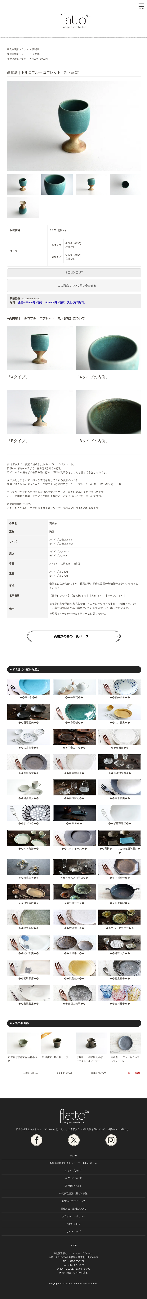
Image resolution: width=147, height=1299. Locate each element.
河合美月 (29, 798)
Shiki (74, 823)
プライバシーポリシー (73, 1216)
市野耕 (74, 722)
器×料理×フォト (73, 1185)
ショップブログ (73, 1170)
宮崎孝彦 (29, 978)
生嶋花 (74, 697)
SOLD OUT (74, 273)
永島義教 (29, 902)
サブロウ (29, 823)
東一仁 (28, 697)
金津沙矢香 (120, 773)
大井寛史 (120, 722)
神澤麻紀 (74, 798)
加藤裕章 (29, 773)
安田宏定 (29, 1003)
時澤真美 (29, 877)
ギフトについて (73, 1178)
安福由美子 (74, 1003)
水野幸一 (74, 953)
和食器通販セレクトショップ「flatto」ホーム (73, 1163)
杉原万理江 (120, 823)
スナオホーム (74, 848)
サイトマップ (73, 1231)
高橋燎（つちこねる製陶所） (121, 848)
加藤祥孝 (74, 773)
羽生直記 (120, 902)
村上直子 (120, 978)
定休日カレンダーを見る (75, 1272)
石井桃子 (120, 697)
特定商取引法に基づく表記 (73, 1193)
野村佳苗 (74, 902)
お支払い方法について (73, 1201)
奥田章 (120, 747)
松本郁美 (29, 953)
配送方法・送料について (74, 1208)
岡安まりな (74, 747)
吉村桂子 (120, 1003)
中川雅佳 (120, 877)
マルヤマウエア (120, 928)
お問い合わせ (73, 1224)
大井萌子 (29, 747)
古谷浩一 (74, 928)
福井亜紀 (29, 928)
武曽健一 (74, 978)
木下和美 (120, 798)
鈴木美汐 (29, 848)
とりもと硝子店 (74, 877)
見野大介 (120, 953)
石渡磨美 (29, 722)
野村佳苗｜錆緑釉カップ (55, 1057)
